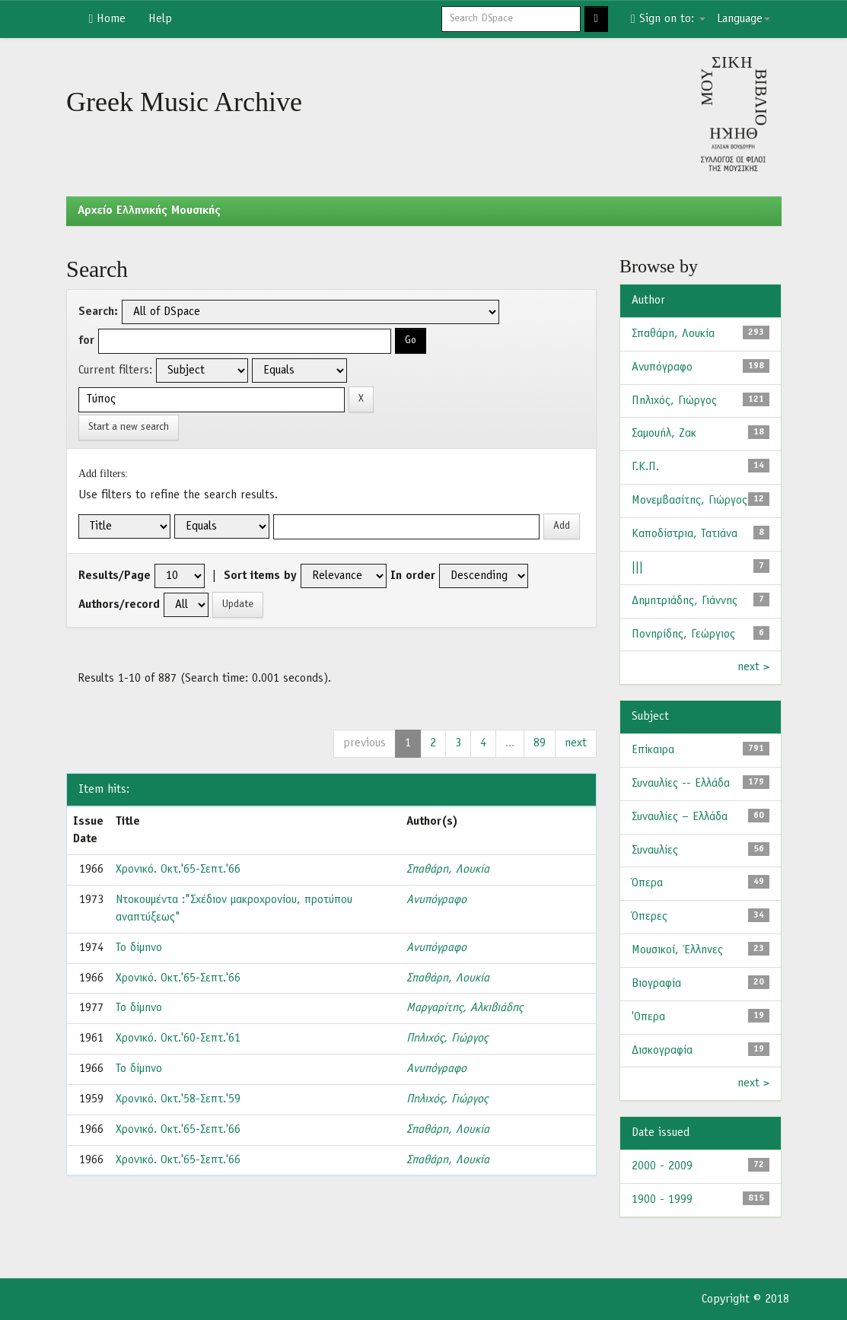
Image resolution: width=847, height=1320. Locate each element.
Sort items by (260, 576)
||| (637, 567)
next (576, 743)
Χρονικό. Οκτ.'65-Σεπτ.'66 (178, 870)
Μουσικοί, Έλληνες (677, 950)
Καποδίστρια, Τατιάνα (684, 534)
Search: (98, 312)
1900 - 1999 (662, 1200)
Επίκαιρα (653, 750)
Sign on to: (668, 19)
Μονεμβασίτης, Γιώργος (689, 501)
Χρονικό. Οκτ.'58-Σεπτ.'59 (178, 1099)
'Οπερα (648, 1017)
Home (107, 19)
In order (412, 576)
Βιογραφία (656, 984)
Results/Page (114, 576)
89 (539, 743)
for (86, 341)
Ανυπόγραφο (436, 900)
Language (743, 19)
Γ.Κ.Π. (645, 467)
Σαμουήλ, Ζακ (664, 434)
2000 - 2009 (662, 1166)
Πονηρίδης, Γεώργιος (683, 634)
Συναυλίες (655, 850)
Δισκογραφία (662, 1051)
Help (160, 19)
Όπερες (649, 917)
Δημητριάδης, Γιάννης (684, 601)
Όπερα (647, 883)
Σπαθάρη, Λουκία (447, 870)
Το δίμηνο (139, 948)
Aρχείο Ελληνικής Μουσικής (149, 211)
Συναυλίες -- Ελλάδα (681, 784)
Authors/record (119, 605)
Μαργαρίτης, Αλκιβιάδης (464, 1008)
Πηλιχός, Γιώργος (447, 1038)
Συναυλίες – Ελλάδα (680, 817)
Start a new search (128, 427)
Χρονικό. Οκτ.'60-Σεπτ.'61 (178, 1038)
